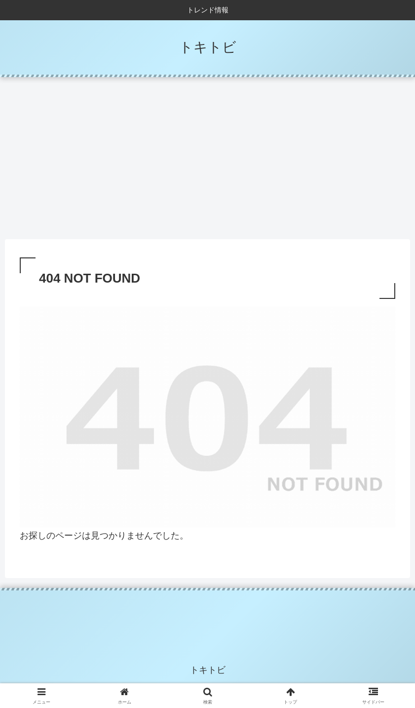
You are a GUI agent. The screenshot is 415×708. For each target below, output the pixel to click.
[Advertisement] (207, 158)
